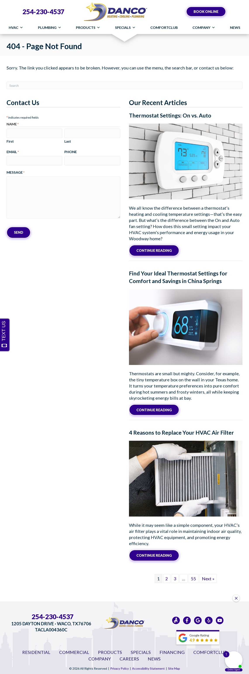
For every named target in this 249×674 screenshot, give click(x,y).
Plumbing (49, 27)
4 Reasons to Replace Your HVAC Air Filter (181, 432)
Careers (129, 658)
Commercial (74, 651)
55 (193, 577)
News (235, 27)
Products (88, 27)
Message (15, 171)
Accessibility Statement (148, 667)
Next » (208, 577)
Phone (70, 151)
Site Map (174, 667)
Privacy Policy (119, 667)
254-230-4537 (43, 12)
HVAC (16, 27)
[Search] (124, 85)
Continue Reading (154, 250)
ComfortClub (164, 27)
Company (203, 27)
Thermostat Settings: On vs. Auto (170, 115)
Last (67, 140)
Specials (125, 27)
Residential (36, 651)
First (10, 140)
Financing (172, 651)
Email (13, 151)
